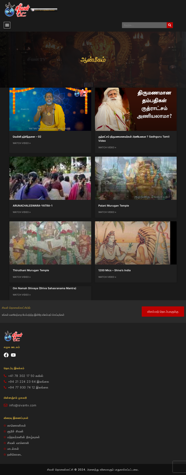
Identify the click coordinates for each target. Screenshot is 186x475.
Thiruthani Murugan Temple (31, 270)
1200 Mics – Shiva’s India (114, 270)
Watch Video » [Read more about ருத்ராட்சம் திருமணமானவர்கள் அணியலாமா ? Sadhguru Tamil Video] (107, 147)
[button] (7, 25)
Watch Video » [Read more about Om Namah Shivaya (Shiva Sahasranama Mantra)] (22, 294)
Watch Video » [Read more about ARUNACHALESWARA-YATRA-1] (22, 212)
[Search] (170, 25)
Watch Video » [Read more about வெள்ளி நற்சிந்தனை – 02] (22, 143)
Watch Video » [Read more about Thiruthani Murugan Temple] (22, 277)
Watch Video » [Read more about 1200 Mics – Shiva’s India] (107, 277)
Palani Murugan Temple (113, 205)
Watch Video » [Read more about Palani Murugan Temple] (107, 212)
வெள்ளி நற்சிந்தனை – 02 (27, 136)
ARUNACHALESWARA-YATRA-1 (32, 205)
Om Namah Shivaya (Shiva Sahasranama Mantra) (44, 288)
